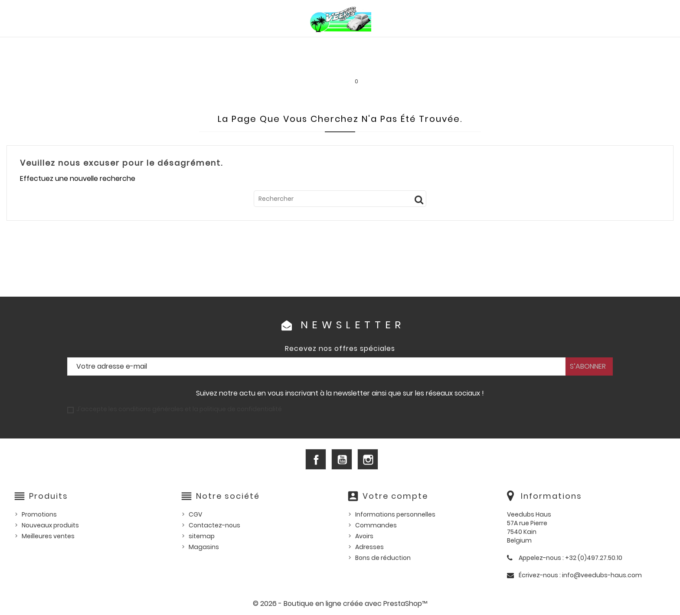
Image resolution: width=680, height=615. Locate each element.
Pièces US (455, 46)
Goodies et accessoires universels (226, 65)
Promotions (39, 514)
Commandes (376, 525)
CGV (195, 514)
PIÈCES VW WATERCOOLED (212, 46)
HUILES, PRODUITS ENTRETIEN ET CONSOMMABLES (348, 46)
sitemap (202, 536)
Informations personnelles (395, 514)
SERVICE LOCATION (415, 65)
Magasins (204, 547)
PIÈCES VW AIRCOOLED (118, 46)
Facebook (316, 459)
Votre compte (395, 496)
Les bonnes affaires (336, 65)
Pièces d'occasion (517, 46)
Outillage (581, 46)
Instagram (368, 459)
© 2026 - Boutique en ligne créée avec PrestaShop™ (340, 603)
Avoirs (364, 536)
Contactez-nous (214, 525)
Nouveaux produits (50, 525)
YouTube (342, 459)
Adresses (369, 547)
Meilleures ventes (48, 536)
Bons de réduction (383, 557)
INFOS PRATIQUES (488, 65)
